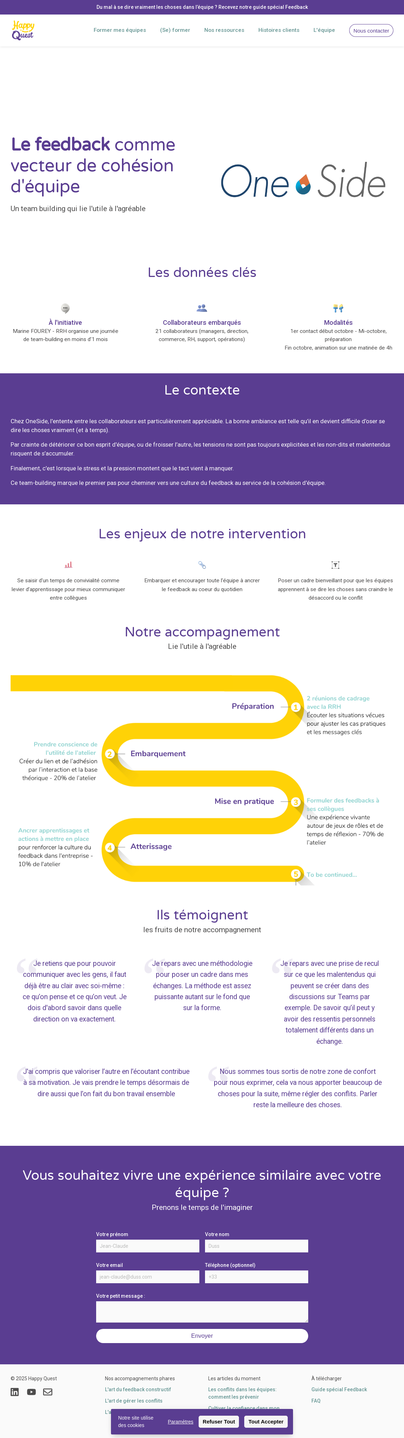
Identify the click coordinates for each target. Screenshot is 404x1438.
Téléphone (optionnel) (230, 1265)
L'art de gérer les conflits (134, 1401)
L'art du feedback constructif (138, 1389)
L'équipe (324, 30)
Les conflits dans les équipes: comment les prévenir (242, 1393)
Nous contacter (371, 31)
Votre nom (217, 1234)
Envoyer (202, 1335)
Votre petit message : (120, 1296)
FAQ (316, 1401)
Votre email (109, 1265)
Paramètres (180, 1422)
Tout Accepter (265, 1422)
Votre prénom (112, 1234)
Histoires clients (278, 30)
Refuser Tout (219, 1422)
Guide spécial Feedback (339, 1389)
